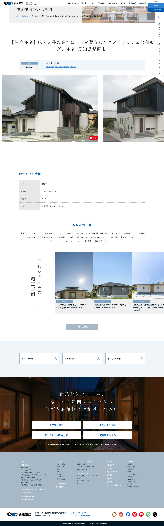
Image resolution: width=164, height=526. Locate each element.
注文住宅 (83, 3)
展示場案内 (59, 487)
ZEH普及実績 (131, 481)
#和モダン (59, 67)
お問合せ (159, 72)
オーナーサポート (159, 51)
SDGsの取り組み (132, 479)
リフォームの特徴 (82, 469)
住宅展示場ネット (27, 499)
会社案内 (159, 22)
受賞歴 (129, 471)
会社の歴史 (130, 469)
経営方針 (130, 484)
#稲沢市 (73, 67)
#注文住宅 (50, 67)
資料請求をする (107, 435)
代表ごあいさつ (131, 466)
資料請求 (109, 478)
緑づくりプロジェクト (83, 481)
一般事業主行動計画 (133, 486)
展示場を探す (56, 425)
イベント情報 (27, 359)
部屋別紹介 (25, 467)
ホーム (24, 462)
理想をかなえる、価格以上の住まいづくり (34, 475)
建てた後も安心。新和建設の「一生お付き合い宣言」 (32, 484)
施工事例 (25, 16)
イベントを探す (107, 425)
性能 (58, 469)
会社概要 (130, 464)
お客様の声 (69, 359)
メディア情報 (159, 62)
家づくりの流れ (114, 359)
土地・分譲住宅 (113, 3)
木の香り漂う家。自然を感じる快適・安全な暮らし (31, 471)
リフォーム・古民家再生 (97, 3)
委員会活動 (130, 476)
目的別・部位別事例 (82, 464)
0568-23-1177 (47, 515)
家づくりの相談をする (56, 435)
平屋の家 (59, 471)
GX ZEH (59, 474)
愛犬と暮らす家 (61, 479)
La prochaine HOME (28, 496)
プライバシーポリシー (80, 513)
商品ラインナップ (62, 466)
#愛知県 (66, 67)
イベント (109, 468)
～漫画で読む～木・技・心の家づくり (34, 489)
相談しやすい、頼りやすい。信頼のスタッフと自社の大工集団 (31, 479)
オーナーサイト (81, 483)
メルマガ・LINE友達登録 (81, 515)
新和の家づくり (73, 3)
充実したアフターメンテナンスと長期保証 (87, 477)
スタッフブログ (159, 32)
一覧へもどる (82, 327)
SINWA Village (26, 493)
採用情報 (159, 42)
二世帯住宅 (60, 476)
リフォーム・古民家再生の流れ (85, 466)
